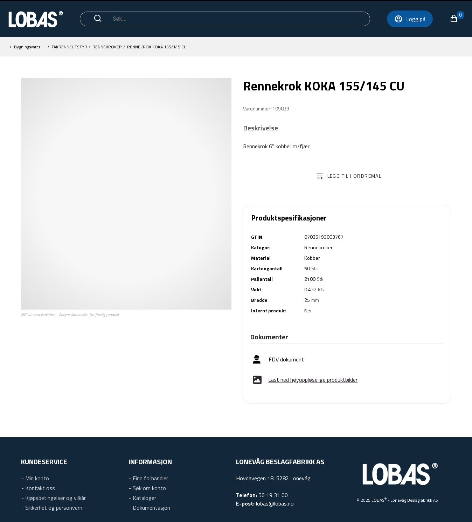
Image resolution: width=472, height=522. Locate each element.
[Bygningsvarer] (69, 47)
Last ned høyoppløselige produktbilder (313, 379)
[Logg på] (384, 19)
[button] (431, 19)
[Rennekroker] (157, 47)
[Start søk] (97, 19)
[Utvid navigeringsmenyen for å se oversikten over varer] (457, 19)
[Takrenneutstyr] (107, 47)
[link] (278, 359)
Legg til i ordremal (354, 175)
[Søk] (224, 19)
